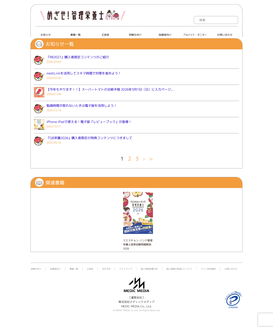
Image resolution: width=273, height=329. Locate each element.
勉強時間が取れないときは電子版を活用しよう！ (81, 105)
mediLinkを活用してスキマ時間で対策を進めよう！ (83, 73)
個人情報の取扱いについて (179, 268)
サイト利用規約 (208, 268)
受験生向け (135, 35)
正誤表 (105, 35)
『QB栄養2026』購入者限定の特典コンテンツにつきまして (89, 138)
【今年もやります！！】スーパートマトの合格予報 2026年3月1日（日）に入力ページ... (109, 89)
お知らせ (46, 35)
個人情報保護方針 (149, 268)
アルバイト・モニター (195, 35)
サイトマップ (125, 268)
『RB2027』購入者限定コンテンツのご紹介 (77, 57)
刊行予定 (106, 268)
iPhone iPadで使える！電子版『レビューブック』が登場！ (89, 122)
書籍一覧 (75, 35)
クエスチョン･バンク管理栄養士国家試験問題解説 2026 (137, 244)
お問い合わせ (224, 35)
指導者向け (165, 35)
